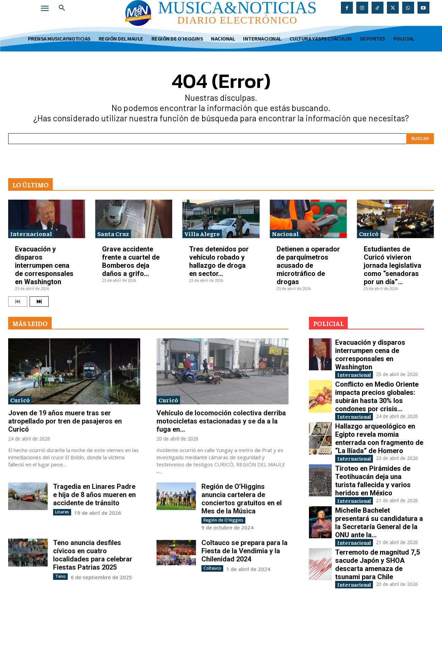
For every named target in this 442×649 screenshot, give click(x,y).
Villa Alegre (202, 233)
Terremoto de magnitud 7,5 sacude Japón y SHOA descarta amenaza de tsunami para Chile (377, 598)
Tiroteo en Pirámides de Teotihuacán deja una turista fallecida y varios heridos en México (373, 500)
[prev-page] (17, 301)
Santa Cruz (113, 233)
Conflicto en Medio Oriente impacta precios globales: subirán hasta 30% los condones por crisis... (377, 403)
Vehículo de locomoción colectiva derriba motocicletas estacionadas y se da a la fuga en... (221, 421)
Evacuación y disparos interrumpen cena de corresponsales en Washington (44, 265)
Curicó (368, 233)
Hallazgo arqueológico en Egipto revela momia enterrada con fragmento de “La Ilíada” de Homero (379, 452)
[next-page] (39, 301)
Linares (62, 512)
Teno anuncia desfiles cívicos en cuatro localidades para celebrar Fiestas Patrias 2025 (92, 555)
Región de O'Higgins (223, 520)
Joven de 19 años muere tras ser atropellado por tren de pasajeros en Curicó (65, 421)
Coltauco (212, 568)
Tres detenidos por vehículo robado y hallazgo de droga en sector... (219, 261)
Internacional (31, 233)
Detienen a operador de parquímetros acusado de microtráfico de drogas (308, 265)
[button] (62, 8)
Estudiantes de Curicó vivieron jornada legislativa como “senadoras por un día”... (392, 265)
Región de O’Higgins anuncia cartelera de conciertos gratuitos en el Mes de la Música (241, 498)
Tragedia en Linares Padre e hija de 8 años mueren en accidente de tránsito (94, 494)
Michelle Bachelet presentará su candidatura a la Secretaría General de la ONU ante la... (379, 549)
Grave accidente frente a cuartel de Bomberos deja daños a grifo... (131, 261)
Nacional (285, 233)
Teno (60, 576)
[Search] (420, 138)
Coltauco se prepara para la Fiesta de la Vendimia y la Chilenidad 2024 (244, 551)
